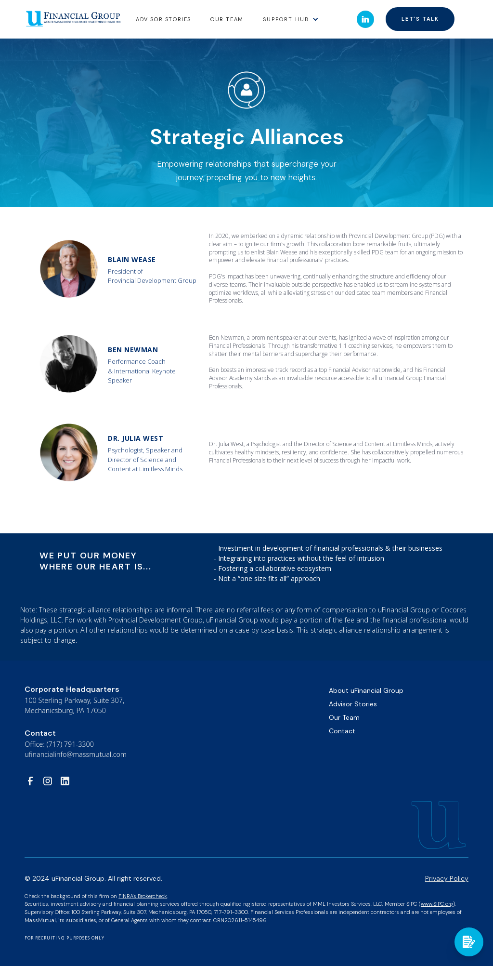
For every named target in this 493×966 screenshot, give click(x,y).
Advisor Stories (353, 704)
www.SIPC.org (437, 903)
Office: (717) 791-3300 (59, 744)
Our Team (227, 19)
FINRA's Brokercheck (142, 896)
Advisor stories (163, 19)
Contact (342, 731)
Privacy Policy (446, 878)
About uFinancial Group (366, 690)
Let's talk (420, 18)
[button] (290, 19)
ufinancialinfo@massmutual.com (76, 754)
